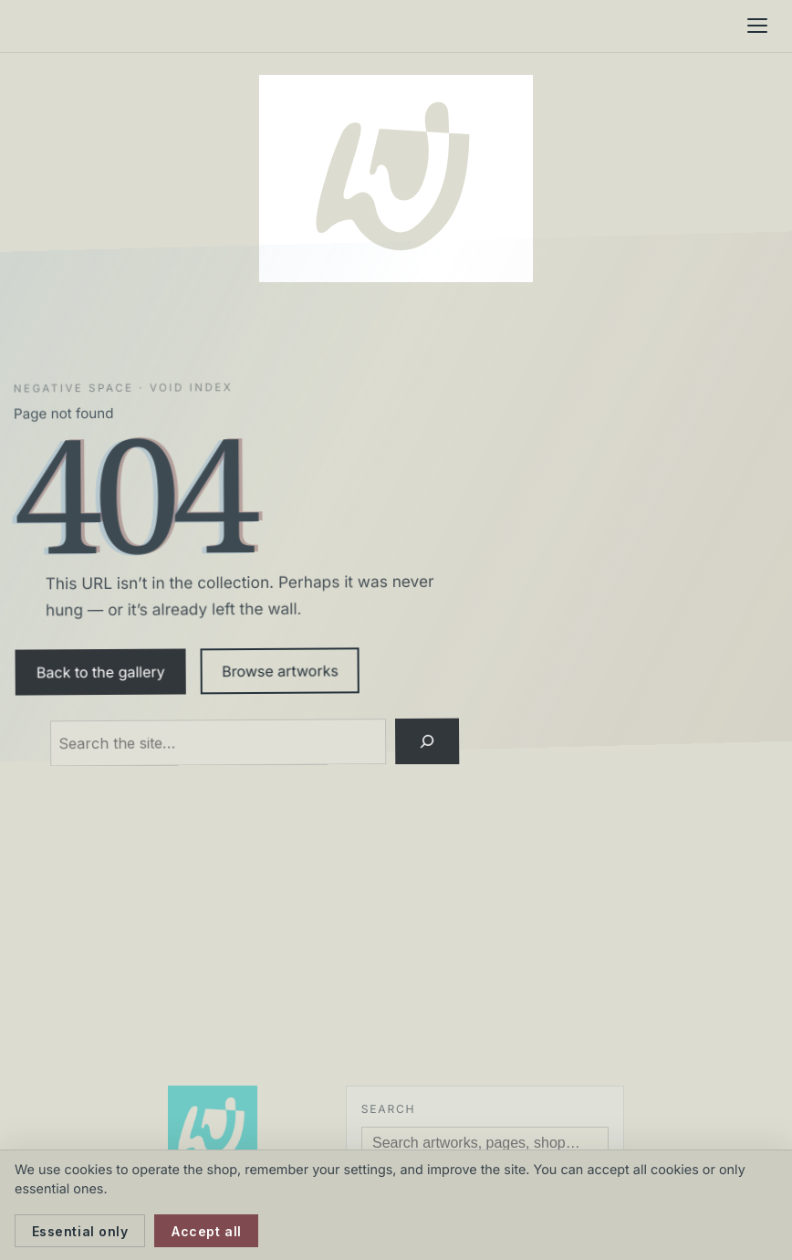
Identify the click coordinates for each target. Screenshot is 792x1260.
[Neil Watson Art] (396, 178)
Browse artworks (280, 670)
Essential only (80, 1231)
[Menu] (757, 25)
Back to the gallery (100, 671)
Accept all (207, 1231)
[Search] (427, 741)
